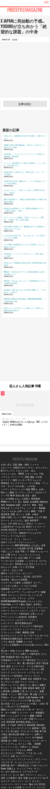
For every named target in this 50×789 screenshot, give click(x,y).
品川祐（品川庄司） (27, 559)
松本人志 (44, 501)
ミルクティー (6, 596)
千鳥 (3, 477)
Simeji (22, 717)
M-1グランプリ (37, 471)
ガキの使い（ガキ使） (9, 486)
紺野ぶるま (21, 762)
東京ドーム (16, 645)
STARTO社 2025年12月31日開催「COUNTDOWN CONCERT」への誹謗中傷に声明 (25, 300)
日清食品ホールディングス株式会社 (21, 623)
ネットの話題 (6, 735)
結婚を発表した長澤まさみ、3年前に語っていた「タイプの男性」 (24, 173)
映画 (3, 629)
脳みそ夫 (29, 732)
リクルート (6, 645)
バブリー (41, 608)
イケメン (5, 639)
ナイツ (4, 660)
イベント (12, 654)
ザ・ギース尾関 (7, 671)
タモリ (14, 747)
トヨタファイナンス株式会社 (12, 590)
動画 (27, 648)
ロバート (27, 514)
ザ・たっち (43, 711)
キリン (11, 720)
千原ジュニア (35, 538)
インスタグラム (7, 504)
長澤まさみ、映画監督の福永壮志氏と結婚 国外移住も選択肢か (25, 263)
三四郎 (31, 747)
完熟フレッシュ (17, 677)
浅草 (3, 726)
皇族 (39, 686)
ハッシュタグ (6, 674)
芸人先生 (34, 660)
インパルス (35, 535)
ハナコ (20, 553)
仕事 (41, 657)
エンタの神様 (6, 495)
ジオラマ (20, 587)
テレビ (13, 657)
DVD (19, 654)
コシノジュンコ (28, 708)
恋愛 (39, 508)
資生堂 (11, 611)
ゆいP (44, 726)
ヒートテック (18, 735)
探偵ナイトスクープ (39, 520)
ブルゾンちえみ (39, 504)
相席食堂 (35, 778)
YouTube (28, 504)
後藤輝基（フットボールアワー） (28, 569)
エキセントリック (8, 599)
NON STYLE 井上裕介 (8, 738)
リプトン (17, 596)
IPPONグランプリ (8, 498)
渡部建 (43, 692)
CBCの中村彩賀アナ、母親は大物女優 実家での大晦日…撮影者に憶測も (25, 200)
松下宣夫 (21, 639)
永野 (3, 708)
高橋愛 (25, 698)
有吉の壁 (31, 492)
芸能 (30, 477)
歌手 (35, 626)
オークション (36, 651)
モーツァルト (18, 732)
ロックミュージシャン (23, 584)
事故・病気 (34, 501)
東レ (17, 626)
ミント (13, 602)
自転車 (4, 654)
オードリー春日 (42, 762)
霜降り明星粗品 (31, 750)
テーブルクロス (35, 526)
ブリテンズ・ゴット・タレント (13, 529)
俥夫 (20, 726)
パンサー (23, 747)
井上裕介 (21, 738)
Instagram (11, 501)
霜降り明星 (27, 511)
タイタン (34, 729)
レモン (43, 698)
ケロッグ (36, 632)
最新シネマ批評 (19, 680)
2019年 (41, 571)
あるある (25, 617)
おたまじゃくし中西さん (10, 705)
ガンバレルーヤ (16, 769)
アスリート (30, 723)
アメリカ (14, 683)
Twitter (24, 498)
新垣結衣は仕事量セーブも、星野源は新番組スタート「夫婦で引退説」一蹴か (24, 209)
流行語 (37, 732)
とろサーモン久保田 (32, 562)
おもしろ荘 (21, 517)
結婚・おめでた (22, 501)
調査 (45, 741)
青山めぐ (45, 614)
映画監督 (35, 620)
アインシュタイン (8, 762)
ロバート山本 (38, 772)
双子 (27, 714)
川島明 (31, 674)
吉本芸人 (35, 581)
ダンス (27, 636)
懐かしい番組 (21, 489)
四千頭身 (44, 769)
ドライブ (43, 654)
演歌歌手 (5, 642)
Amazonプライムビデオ (10, 526)
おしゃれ (32, 705)
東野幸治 (5, 750)
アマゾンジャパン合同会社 (11, 593)
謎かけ (43, 645)
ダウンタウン (25, 471)
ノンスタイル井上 (28, 565)
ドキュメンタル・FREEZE (27, 474)
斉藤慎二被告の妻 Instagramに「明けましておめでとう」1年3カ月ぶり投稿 (25, 146)
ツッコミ (38, 741)
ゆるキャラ (6, 492)
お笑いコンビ (29, 590)
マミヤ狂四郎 (6, 538)
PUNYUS (27, 744)
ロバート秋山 (6, 775)
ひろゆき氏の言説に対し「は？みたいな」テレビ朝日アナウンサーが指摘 (25, 236)
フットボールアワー (9, 571)
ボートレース (34, 532)
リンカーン (6, 520)
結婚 (10, 547)
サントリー (34, 698)
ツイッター (19, 504)
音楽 (29, 517)
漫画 (9, 629)
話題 (14, 468)
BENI (18, 617)
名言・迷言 (40, 492)
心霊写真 (11, 651)
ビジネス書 (24, 660)
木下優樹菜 (34, 692)
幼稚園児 (34, 671)
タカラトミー (24, 702)
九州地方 (20, 750)
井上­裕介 (20, 686)
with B (44, 702)
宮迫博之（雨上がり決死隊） (12, 562)
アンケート (28, 741)
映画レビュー (6, 680)
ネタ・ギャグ (38, 483)
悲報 (10, 605)
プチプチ (34, 711)
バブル (4, 611)
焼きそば (44, 620)
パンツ (25, 692)
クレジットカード (8, 587)
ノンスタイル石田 (8, 569)
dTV (29, 632)
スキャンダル (42, 474)
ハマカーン (21, 632)
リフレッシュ (33, 602)
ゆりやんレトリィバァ (23, 605)
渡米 (3, 686)
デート (4, 547)
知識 (44, 544)
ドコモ (20, 648)
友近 (45, 639)
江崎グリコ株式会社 (9, 620)
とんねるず (6, 747)
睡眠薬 (4, 605)
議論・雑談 (22, 468)
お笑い (12, 489)
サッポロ (20, 720)
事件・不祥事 (37, 744)
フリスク (5, 602)
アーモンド (35, 617)
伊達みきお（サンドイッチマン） (22, 756)
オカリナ (5, 729)
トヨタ (28, 587)
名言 (30, 642)
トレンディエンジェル (9, 544)
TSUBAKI (19, 611)
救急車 (39, 648)
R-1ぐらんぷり (32, 480)
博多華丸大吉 (17, 772)
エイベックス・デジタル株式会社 (25, 629)
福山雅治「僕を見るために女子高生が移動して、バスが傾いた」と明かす (25, 291)
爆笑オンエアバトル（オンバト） (31, 556)
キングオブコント (8, 483)
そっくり (39, 717)
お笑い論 (29, 765)
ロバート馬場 (18, 775)
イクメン (5, 744)
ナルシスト (13, 717)
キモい (45, 732)
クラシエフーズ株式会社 (25, 599)
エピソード (42, 468)
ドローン (44, 581)
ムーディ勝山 (17, 581)
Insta (3, 617)
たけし (21, 620)
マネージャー (15, 729)
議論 (36, 477)
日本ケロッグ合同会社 (40, 636)
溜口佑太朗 (21, 689)
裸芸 (19, 514)
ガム (12, 642)
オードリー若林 (7, 765)
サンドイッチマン (8, 759)
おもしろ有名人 (38, 517)
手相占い (5, 657)
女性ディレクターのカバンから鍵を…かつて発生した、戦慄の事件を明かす (24, 309)
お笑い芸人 (6, 468)
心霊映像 (20, 651)
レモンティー (27, 596)
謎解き (4, 648)
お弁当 (16, 668)
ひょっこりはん (41, 674)
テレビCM (33, 541)
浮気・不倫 (38, 753)
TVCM (13, 541)
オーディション (7, 584)
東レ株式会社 (26, 626)
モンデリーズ (21, 642)
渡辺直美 (32, 508)
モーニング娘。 (14, 698)
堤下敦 (16, 538)
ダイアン (15, 565)
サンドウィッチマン (36, 489)
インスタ (28, 611)
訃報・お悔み (15, 511)
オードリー (6, 480)
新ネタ (4, 623)
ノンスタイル (41, 547)
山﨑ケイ (43, 689)
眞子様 (4, 689)
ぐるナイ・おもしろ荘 (9, 556)
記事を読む (25, 104)
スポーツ (37, 584)
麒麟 (24, 674)
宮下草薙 (29, 553)
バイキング (13, 660)
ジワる (24, 705)
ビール (32, 544)
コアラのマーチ (41, 720)
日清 (44, 538)
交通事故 (25, 538)
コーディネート (28, 695)
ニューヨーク (24, 683)
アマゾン (23, 526)
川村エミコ (6, 702)
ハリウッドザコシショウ (28, 486)
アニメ (37, 642)
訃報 (14, 553)
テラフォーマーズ (8, 632)
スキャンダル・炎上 (9, 474)
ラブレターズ (30, 686)
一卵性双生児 (36, 714)
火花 (27, 677)
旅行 (21, 723)
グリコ (44, 617)
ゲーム (25, 645)
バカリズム (19, 765)
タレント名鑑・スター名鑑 (11, 778)
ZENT (27, 620)
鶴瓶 (12, 750)
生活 (38, 544)
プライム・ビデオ (8, 578)
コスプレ (5, 550)
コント (25, 729)
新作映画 (44, 677)
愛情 (41, 671)
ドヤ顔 (4, 717)
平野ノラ (5, 541)
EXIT (44, 511)
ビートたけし (37, 514)
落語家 (20, 657)
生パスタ (5, 608)
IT (25, 508)
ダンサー (31, 762)
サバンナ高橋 (30, 775)
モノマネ (11, 686)
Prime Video (6, 581)
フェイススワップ (8, 714)
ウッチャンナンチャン (9, 559)
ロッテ (14, 723)
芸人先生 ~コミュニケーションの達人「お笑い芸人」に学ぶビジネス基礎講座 (25, 664)
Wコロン (12, 648)
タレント (5, 511)
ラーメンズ (22, 602)
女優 (27, 657)
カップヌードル (39, 605)
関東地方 (41, 498)
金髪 (35, 654)
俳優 (25, 726)
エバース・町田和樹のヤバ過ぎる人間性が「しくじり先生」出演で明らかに (25, 164)
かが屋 (37, 765)
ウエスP (12, 514)
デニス (13, 639)
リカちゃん (36, 702)
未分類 (4, 523)
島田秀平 (11, 517)
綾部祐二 (43, 683)
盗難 (45, 651)
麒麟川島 (28, 772)
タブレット (41, 599)
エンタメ (21, 480)
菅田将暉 (35, 677)
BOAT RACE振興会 (8, 535)
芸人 (18, 498)
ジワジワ (41, 705)
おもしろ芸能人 (19, 495)
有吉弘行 (12, 523)
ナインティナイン (8, 711)
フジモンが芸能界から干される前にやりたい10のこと (20, 614)
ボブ (18, 711)
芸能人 (26, 581)
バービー (17, 674)
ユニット (39, 723)
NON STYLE (23, 544)
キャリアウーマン (14, 708)
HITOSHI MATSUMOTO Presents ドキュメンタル (32, 578)
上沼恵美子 (6, 565)
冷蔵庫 (38, 639)
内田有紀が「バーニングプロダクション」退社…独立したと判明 (24, 254)
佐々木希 (5, 695)
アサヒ (4, 720)
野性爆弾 (31, 495)
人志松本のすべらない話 (21, 520)
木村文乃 (31, 680)
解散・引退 (18, 508)
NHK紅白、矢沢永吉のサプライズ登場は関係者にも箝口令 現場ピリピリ (24, 272)
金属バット (6, 772)
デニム (4, 698)
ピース (34, 683)
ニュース (32, 468)
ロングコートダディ (32, 769)
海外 (3, 501)
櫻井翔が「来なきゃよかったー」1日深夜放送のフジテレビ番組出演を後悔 (25, 281)
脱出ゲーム (34, 645)
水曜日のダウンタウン (9, 471)
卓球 (27, 535)
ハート (25, 711)
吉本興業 (32, 498)
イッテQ (15, 492)
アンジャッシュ (14, 692)
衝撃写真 (20, 714)
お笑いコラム (6, 508)
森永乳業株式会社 (41, 596)
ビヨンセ (11, 617)
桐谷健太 (5, 683)
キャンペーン (37, 593)
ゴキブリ (43, 629)
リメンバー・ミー (22, 671)
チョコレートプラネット (25, 759)
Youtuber (34, 657)
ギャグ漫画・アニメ (24, 483)
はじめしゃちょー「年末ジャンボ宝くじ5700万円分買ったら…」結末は (25, 191)
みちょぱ (26, 778)
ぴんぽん (19, 535)
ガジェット (6, 575)
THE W (23, 492)
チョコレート (22, 541)
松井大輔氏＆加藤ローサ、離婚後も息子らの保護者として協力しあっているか (25, 227)
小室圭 (11, 689)
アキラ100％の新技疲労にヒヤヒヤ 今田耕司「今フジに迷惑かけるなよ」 (24, 245)
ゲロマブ (32, 608)
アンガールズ (20, 547)
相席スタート (32, 689)
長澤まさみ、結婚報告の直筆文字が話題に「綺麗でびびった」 (25, 136)
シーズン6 (26, 575)
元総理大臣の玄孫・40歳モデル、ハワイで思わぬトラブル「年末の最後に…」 (25, 182)
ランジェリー (6, 741)
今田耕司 (39, 747)
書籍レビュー (6, 668)
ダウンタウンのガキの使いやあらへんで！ (16, 753)
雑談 (41, 486)
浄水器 (42, 626)
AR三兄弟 (30, 738)
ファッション (15, 695)
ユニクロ (29, 735)
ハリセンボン (15, 550)
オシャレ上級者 (16, 744)
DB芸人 (4, 489)
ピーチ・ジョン (41, 738)
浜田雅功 (26, 593)
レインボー (6, 677)
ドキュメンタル (38, 575)
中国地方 (44, 778)
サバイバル (16, 575)
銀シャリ (5, 756)
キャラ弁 (25, 668)
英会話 (14, 702)
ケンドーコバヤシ (41, 523)
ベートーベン (6, 732)
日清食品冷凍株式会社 (18, 608)
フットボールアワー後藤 (27, 571)
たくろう (5, 769)
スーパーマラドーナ (25, 523)
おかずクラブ (35, 726)
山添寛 (4, 692)
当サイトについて (41, 550)
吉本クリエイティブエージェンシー (14, 532)
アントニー (41, 623)
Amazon (4, 514)
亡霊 (27, 651)
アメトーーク (21, 477)
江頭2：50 (27, 654)
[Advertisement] (25, 72)
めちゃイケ (6, 553)
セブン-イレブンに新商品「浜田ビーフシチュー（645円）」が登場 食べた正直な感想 (24, 218)
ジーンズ (40, 695)
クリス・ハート (7, 626)
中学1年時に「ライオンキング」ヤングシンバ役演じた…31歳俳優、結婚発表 (24, 155)
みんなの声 (18, 741)
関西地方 (43, 480)
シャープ (30, 639)
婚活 (3, 517)
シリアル (19, 636)
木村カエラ (30, 720)
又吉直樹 (30, 547)
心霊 (3, 651)
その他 (43, 477)
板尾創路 (40, 680)
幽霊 (46, 648)
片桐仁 (43, 602)
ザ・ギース (34, 668)
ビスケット (6, 723)
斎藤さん (30, 717)
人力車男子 (12, 726)
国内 (14, 480)
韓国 (33, 648)
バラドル (11, 477)
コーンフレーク (7, 636)
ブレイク (37, 511)
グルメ (41, 541)
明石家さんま (27, 550)
